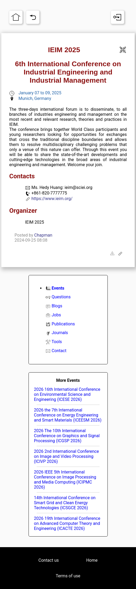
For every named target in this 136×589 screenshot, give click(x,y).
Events (57, 288)
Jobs (56, 314)
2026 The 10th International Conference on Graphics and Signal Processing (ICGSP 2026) (67, 435)
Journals (59, 332)
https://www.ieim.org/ (52, 198)
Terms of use (68, 575)
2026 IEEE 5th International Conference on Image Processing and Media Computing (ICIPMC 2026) (65, 480)
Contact (58, 350)
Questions (61, 296)
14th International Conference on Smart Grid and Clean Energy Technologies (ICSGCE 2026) (65, 502)
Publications (63, 323)
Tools (56, 341)
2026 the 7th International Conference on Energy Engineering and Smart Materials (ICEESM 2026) (68, 415)
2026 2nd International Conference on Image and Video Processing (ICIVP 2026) (66, 456)
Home (91, 560)
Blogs (56, 305)
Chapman (43, 235)
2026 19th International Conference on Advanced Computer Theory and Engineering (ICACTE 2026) (67, 523)
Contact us (49, 560)
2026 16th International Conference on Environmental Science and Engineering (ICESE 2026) (67, 394)
